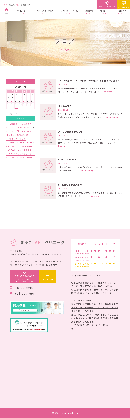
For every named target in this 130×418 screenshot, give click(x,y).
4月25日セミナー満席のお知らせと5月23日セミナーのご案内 (33, 146)
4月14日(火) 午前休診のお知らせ (22, 124)
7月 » (17, 114)
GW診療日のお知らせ (16, 138)
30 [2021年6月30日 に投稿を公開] (16, 107)
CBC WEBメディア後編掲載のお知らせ (23, 150)
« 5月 (9, 114)
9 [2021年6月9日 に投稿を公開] (16, 97)
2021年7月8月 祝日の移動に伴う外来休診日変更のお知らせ (89, 80)
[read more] (107, 91)
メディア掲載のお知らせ (70, 131)
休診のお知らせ (66, 106)
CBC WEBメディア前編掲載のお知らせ (23, 153)
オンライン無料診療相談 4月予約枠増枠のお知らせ (29, 135)
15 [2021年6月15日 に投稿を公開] (12, 101)
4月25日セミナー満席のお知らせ (21, 157)
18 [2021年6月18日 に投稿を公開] (24, 101)
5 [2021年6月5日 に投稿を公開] (28, 94)
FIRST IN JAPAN (67, 159)
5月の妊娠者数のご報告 (70, 184)
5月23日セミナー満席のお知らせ (21, 142)
